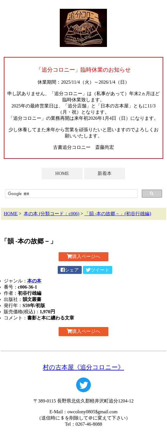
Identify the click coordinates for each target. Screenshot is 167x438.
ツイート (97, 269)
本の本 (34, 280)
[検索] (71, 193)
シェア (70, 269)
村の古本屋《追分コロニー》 (83, 367)
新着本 (105, 173)
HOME (62, 173)
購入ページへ (83, 256)
